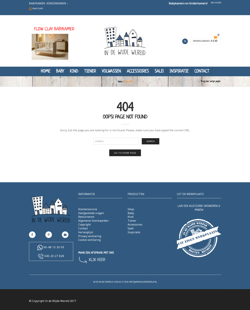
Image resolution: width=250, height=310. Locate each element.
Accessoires (138, 71)
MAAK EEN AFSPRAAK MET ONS (96, 252)
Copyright (84, 224)
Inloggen (216, 2)
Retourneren (86, 217)
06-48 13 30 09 (53, 247)
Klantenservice (87, 209)
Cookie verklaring (89, 240)
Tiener (90, 71)
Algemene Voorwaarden (93, 220)
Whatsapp (36, 8)
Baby (60, 71)
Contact (201, 71)
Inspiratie (178, 71)
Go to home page (125, 152)
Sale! (159, 71)
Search (150, 141)
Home (45, 71)
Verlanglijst (85, 232)
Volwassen (111, 71)
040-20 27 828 (54, 256)
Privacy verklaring (89, 236)
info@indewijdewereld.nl (143, 282)
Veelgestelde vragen (91, 213)
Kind (74, 71)
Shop (131, 209)
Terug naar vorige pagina (210, 81)
